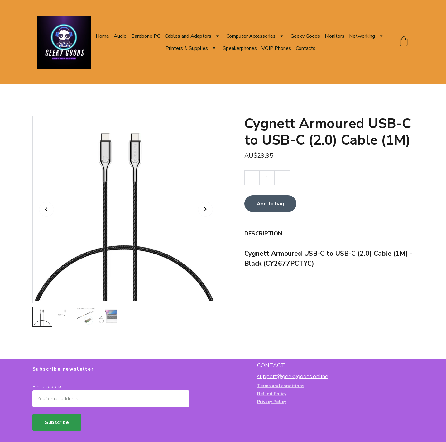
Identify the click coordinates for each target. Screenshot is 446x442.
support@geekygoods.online (292, 376)
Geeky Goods (305, 36)
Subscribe (57, 422)
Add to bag (270, 204)
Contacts (305, 48)
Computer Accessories (251, 36)
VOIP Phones (276, 48)
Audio (120, 36)
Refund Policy (271, 394)
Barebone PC (145, 36)
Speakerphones (240, 48)
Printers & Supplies (186, 48)
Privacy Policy (271, 402)
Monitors (334, 36)
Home (102, 36)
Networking (362, 36)
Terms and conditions (280, 386)
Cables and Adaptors (188, 36)
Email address (47, 386)
